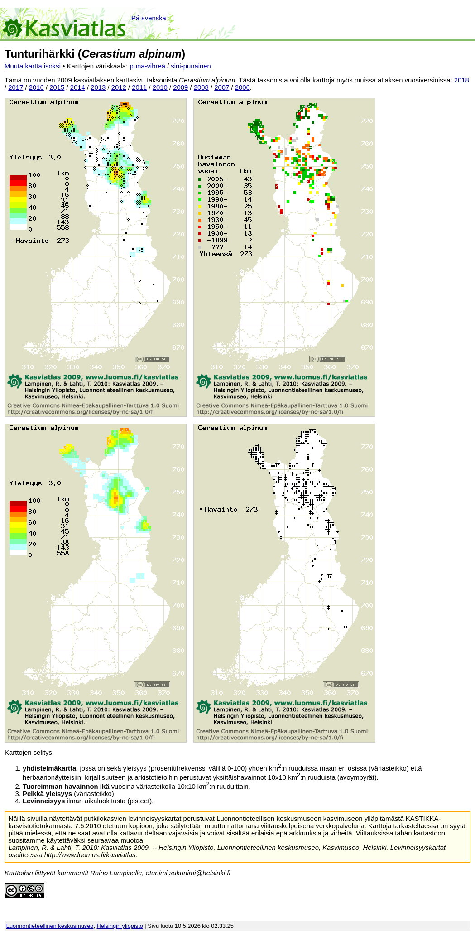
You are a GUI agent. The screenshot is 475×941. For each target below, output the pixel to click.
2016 (36, 87)
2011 (139, 87)
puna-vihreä (147, 66)
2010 (160, 87)
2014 (77, 87)
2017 (15, 87)
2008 (201, 87)
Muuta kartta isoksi (33, 66)
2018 (461, 80)
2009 (180, 87)
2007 (221, 87)
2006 (242, 87)
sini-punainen (191, 66)
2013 (98, 87)
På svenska (148, 18)
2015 (56, 87)
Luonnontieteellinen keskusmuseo (50, 925)
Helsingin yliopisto (120, 925)
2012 (118, 87)
